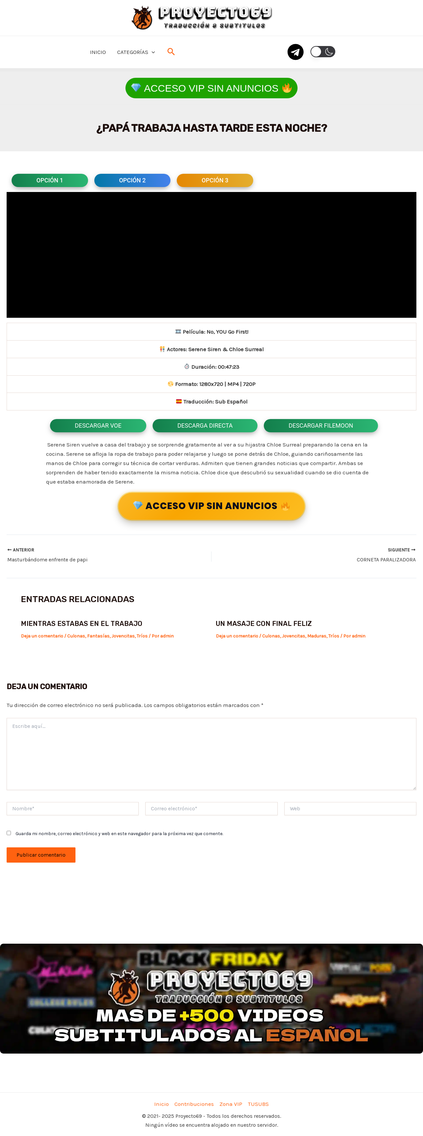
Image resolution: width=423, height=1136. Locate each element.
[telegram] (295, 52)
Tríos (142, 636)
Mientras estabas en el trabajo (81, 624)
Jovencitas (123, 636)
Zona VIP (230, 1104)
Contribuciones (194, 1104)
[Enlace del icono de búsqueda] (171, 52)
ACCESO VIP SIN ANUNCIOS (210, 506)
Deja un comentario (42, 636)
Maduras (316, 636)
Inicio (161, 1104)
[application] (151, 52)
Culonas (76, 636)
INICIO (98, 52)
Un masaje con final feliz (264, 624)
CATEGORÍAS (136, 52)
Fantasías (98, 636)
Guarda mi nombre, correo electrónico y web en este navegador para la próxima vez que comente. (119, 833)
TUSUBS (258, 1104)
